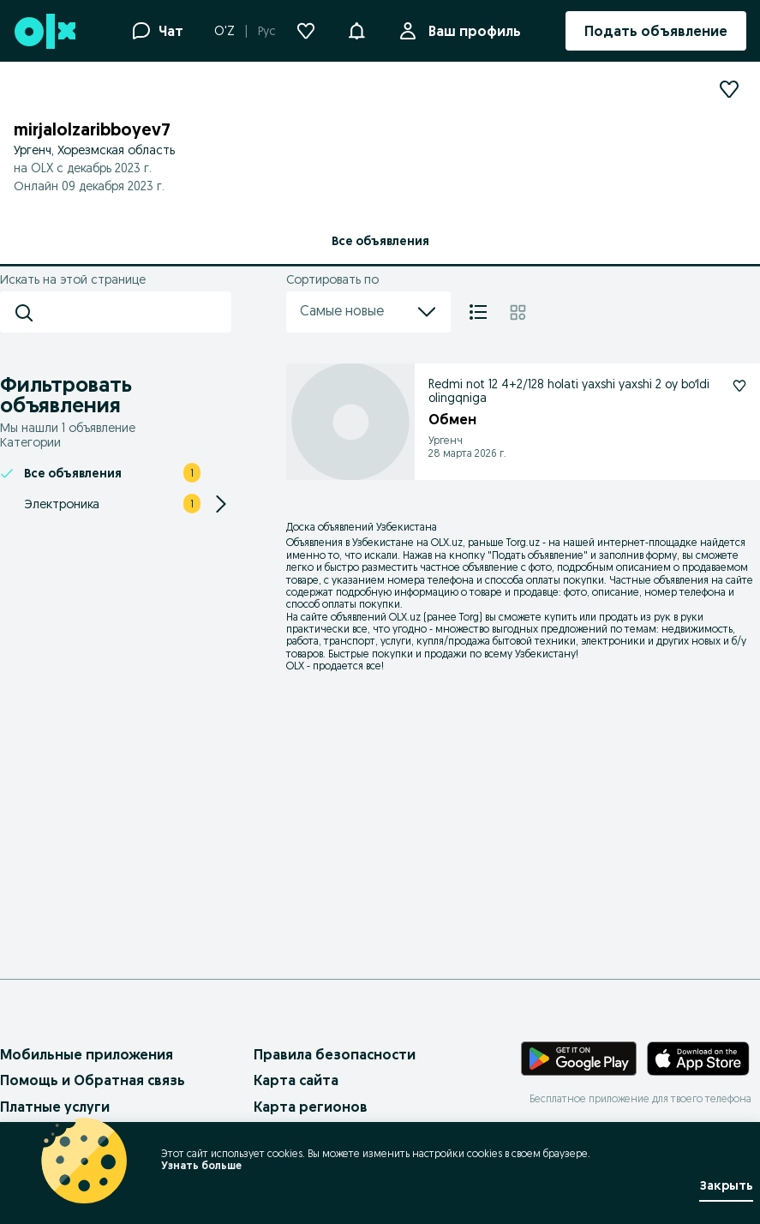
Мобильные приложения (86, 1054)
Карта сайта (296, 1080)
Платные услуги (55, 1106)
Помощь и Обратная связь (92, 1080)
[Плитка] (518, 312)
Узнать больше (201, 1165)
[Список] (478, 312)
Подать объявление (537, 555)
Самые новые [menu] (368, 312)
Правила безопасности (335, 1054)
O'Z (224, 31)
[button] (356, 29)
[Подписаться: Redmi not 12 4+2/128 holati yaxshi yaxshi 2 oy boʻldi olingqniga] (739, 386)
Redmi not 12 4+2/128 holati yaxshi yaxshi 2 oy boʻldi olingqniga (568, 391)
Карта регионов (311, 1106)
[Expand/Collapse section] (221, 504)
